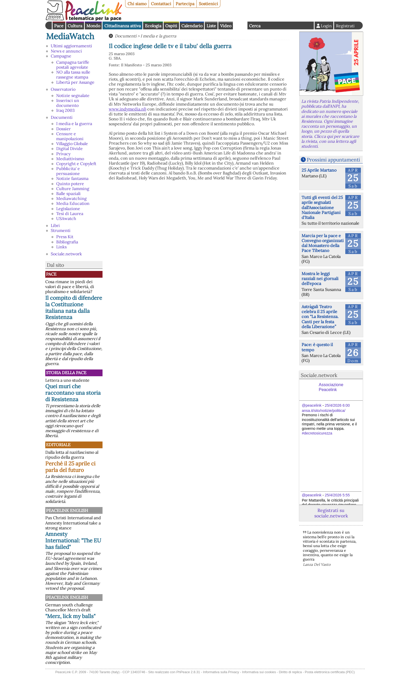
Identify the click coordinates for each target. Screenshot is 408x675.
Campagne (61, 56)
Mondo (93, 25)
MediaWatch (70, 36)
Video (225, 25)
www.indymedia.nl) (127, 109)
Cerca (254, 25)
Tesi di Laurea (69, 213)
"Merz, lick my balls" (70, 616)
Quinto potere (70, 183)
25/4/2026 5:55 (337, 495)
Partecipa (185, 3)
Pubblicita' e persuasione (68, 171)
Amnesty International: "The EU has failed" (73, 540)
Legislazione (68, 208)
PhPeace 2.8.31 (188, 672)
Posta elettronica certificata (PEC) (330, 672)
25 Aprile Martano (319, 170)
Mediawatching (71, 198)
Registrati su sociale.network (331, 513)
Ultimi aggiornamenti (71, 45)
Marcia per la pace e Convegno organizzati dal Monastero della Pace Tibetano (323, 243)
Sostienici (208, 3)
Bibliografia (67, 241)
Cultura (75, 25)
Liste (211, 25)
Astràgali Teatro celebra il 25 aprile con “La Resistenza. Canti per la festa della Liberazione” (320, 316)
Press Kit (64, 236)
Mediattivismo (70, 158)
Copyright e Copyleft (76, 163)
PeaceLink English (67, 510)
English (240, 25)
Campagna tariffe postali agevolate (72, 65)
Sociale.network (66, 253)
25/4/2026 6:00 (337, 405)
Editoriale (58, 444)
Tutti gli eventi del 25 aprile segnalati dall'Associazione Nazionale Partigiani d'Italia (322, 207)
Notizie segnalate (73, 95)
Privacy (63, 153)
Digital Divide (69, 148)
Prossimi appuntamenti (333, 160)
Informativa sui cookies (259, 672)
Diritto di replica (290, 672)
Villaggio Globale (72, 143)
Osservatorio (63, 89)
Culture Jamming (72, 188)
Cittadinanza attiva (122, 25)
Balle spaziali (68, 193)
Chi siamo (137, 3)
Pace (58, 25)
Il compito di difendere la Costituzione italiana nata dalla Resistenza (73, 307)
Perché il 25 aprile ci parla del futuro (70, 466)
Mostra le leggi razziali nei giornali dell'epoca (320, 278)
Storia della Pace (66, 372)
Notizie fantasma (72, 178)
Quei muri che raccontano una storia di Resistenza (73, 393)
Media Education (73, 203)
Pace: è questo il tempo (317, 347)
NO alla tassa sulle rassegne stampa (73, 74)
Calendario (191, 25)
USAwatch (66, 218)
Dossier (63, 128)
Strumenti (61, 230)
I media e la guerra (74, 123)
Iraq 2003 (65, 110)
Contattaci (161, 3)
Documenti (62, 117)
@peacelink (311, 405)
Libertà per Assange (75, 82)
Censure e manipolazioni (70, 136)
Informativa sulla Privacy (221, 672)
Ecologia (153, 25)
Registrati (345, 25)
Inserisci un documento (67, 103)
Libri (55, 225)
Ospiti (171, 25)
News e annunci (66, 51)
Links (61, 246)
